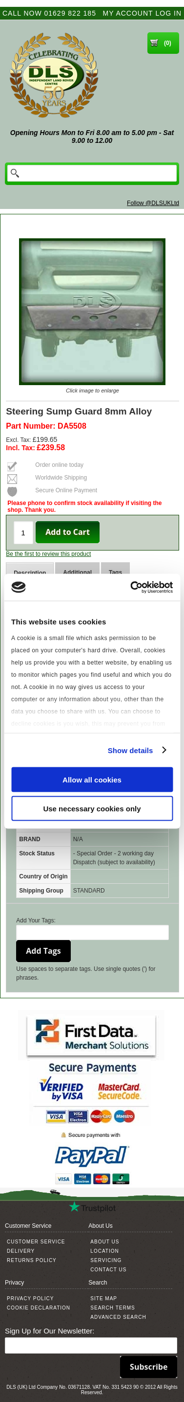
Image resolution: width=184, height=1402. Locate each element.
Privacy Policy (30, 1298)
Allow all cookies (92, 780)
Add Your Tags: (36, 920)
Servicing (106, 1260)
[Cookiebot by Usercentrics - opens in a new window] (131, 587)
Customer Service (36, 1241)
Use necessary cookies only (92, 808)
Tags (115, 572)
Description (30, 573)
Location (104, 1251)
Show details (130, 750)
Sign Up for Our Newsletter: (49, 1331)
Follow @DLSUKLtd (153, 203)
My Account (128, 13)
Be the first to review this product (48, 554)
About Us (104, 1241)
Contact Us (108, 1269)
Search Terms (112, 1307)
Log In (169, 13)
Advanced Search (118, 1317)
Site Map (103, 1298)
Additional (77, 572)
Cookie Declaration (38, 1307)
